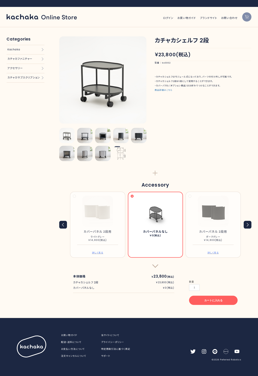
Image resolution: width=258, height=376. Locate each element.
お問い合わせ (229, 18)
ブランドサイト (208, 18)
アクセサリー (15, 68)
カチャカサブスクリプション (23, 77)
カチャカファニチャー (19, 59)
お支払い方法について (73, 349)
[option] (102, 80)
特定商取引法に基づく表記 (115, 349)
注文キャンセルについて (73, 356)
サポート (105, 356)
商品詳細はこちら (163, 90)
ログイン (168, 18)
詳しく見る (97, 252)
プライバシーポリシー (112, 342)
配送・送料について (71, 342)
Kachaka (13, 49)
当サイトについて (110, 335)
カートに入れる (213, 300)
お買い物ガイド (186, 18)
